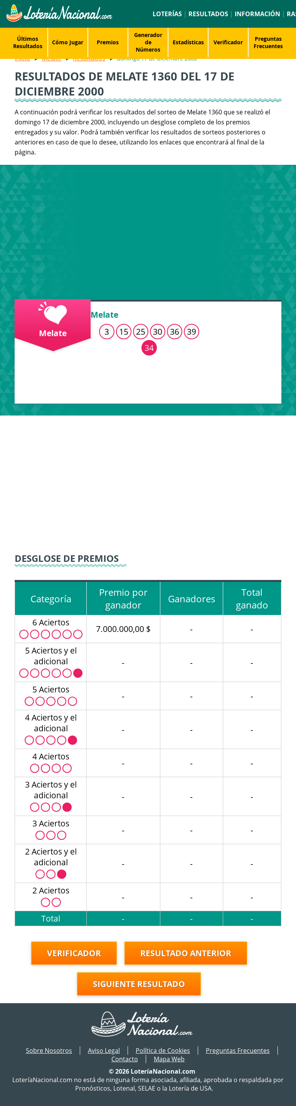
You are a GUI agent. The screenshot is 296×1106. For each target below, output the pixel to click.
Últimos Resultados (27, 42)
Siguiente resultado (139, 984)
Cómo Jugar (67, 42)
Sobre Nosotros (49, 1050)
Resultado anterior (185, 953)
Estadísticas (188, 42)
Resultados (208, 14)
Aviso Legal (104, 1050)
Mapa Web (169, 1059)
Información (257, 14)
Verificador (228, 42)
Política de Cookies (163, 1050)
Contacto (124, 1059)
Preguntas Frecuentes (268, 42)
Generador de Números (148, 42)
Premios (108, 42)
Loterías (167, 14)
